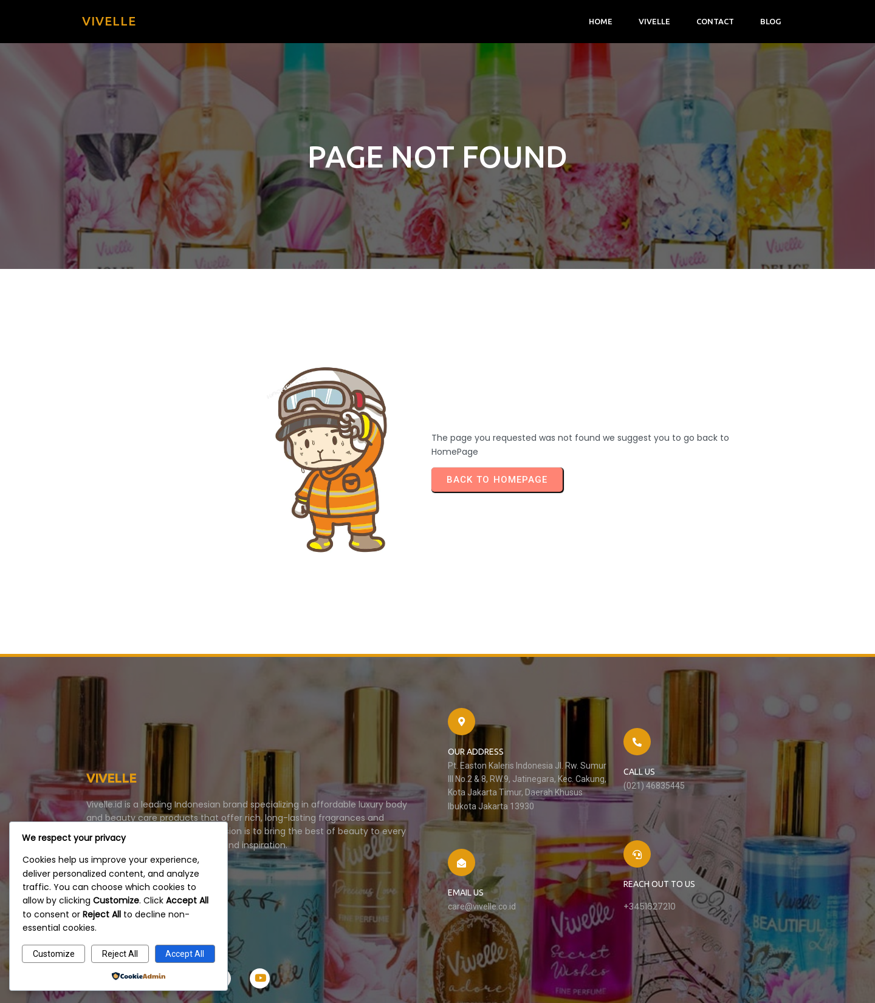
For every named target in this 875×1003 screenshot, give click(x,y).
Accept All (184, 954)
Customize (54, 954)
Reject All (120, 954)
